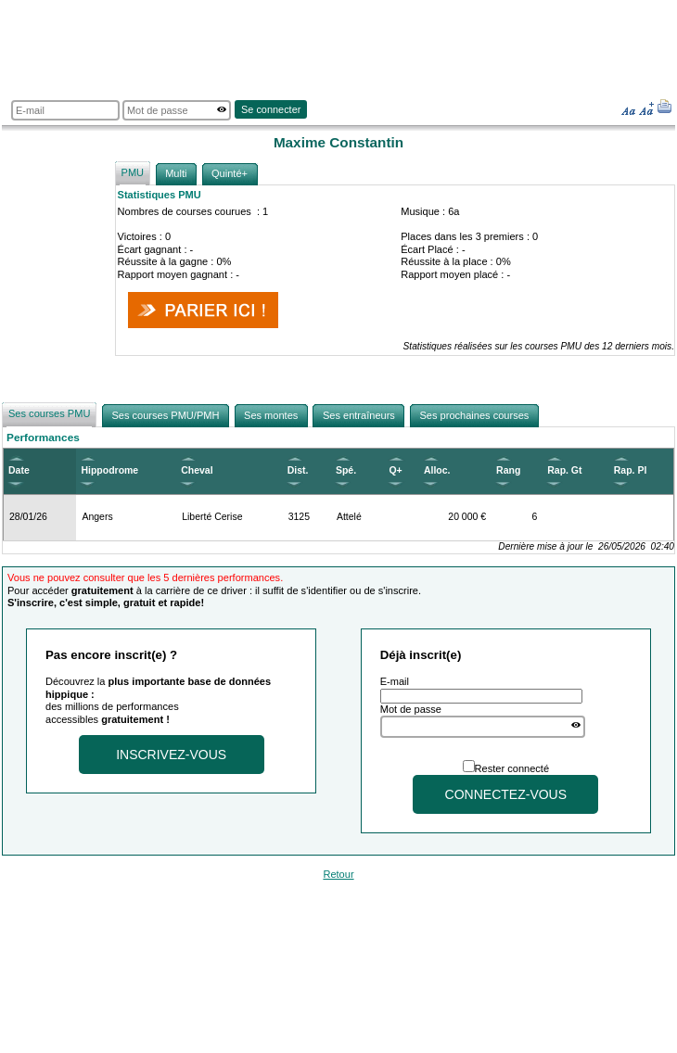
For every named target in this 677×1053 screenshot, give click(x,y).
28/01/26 (28, 517)
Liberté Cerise (212, 517)
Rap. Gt (564, 470)
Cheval (196, 470)
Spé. (346, 470)
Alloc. (437, 470)
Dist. (298, 470)
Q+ (395, 470)
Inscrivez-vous (171, 754)
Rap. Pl (630, 470)
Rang (508, 470)
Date (19, 470)
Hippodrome (109, 470)
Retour (338, 874)
